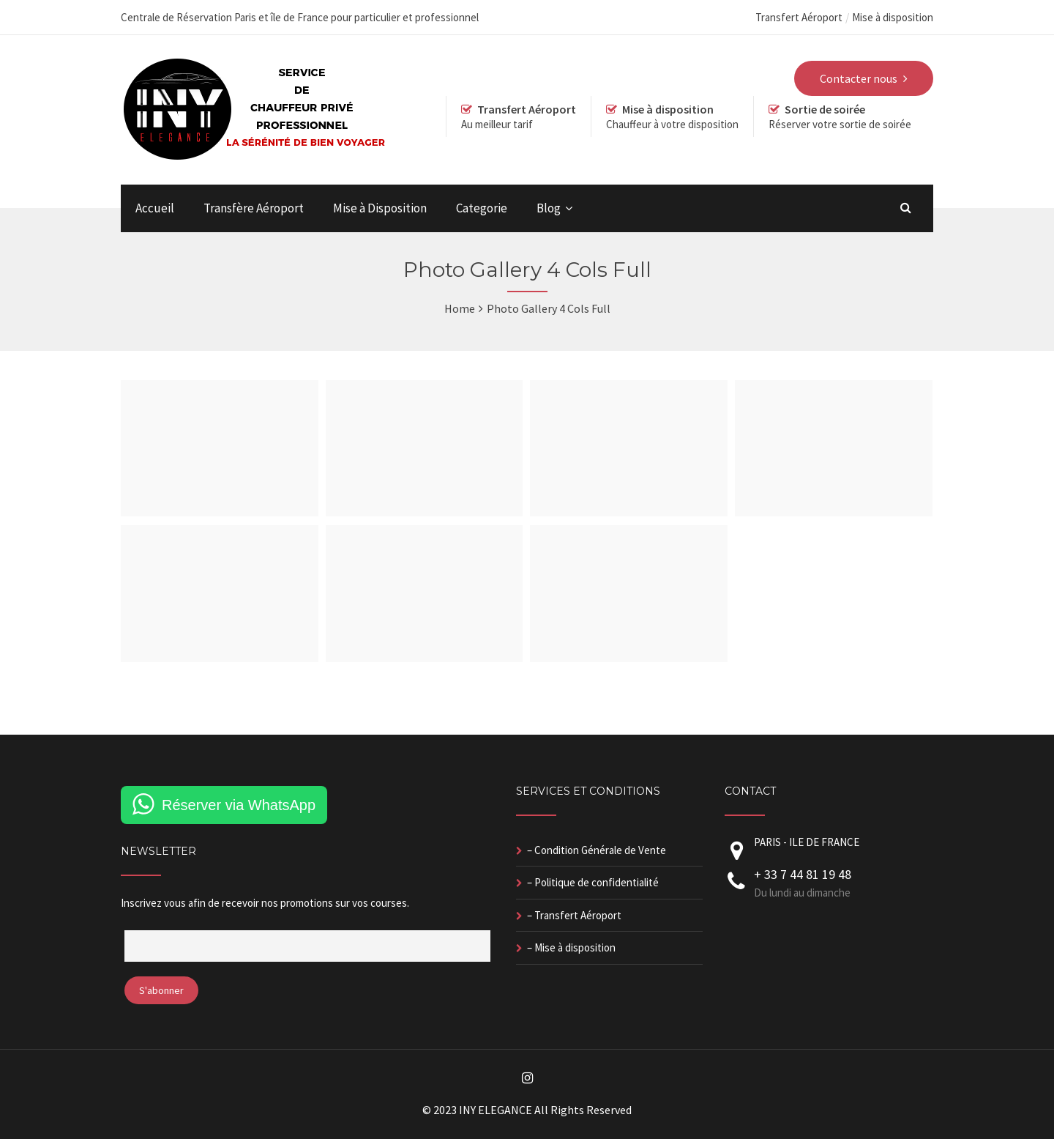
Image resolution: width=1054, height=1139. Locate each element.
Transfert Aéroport (798, 17)
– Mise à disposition (571, 947)
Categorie (481, 208)
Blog (549, 208)
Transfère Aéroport (253, 208)
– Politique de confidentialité (593, 882)
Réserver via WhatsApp (238, 805)
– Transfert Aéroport (574, 915)
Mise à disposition (892, 17)
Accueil (154, 208)
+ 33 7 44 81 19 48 (802, 874)
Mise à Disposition (380, 208)
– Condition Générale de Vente (596, 850)
